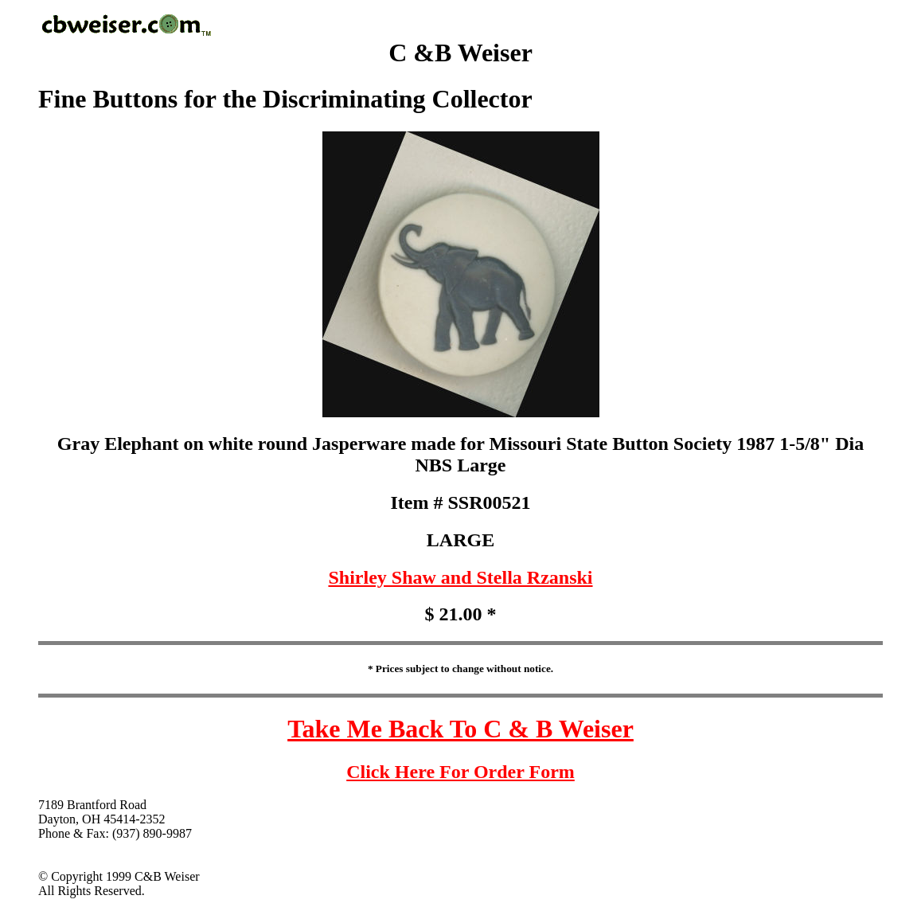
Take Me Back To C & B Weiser (460, 728)
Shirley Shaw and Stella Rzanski (460, 577)
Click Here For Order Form (460, 771)
